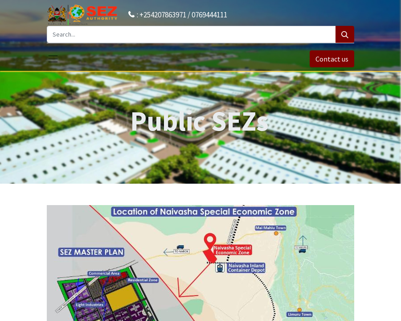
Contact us (331, 58)
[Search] (345, 34)
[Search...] (191, 34)
